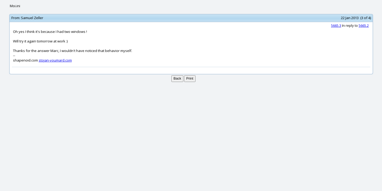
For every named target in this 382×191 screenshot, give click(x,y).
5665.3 (336, 25)
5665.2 (364, 25)
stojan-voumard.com (55, 60)
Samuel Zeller (32, 17)
